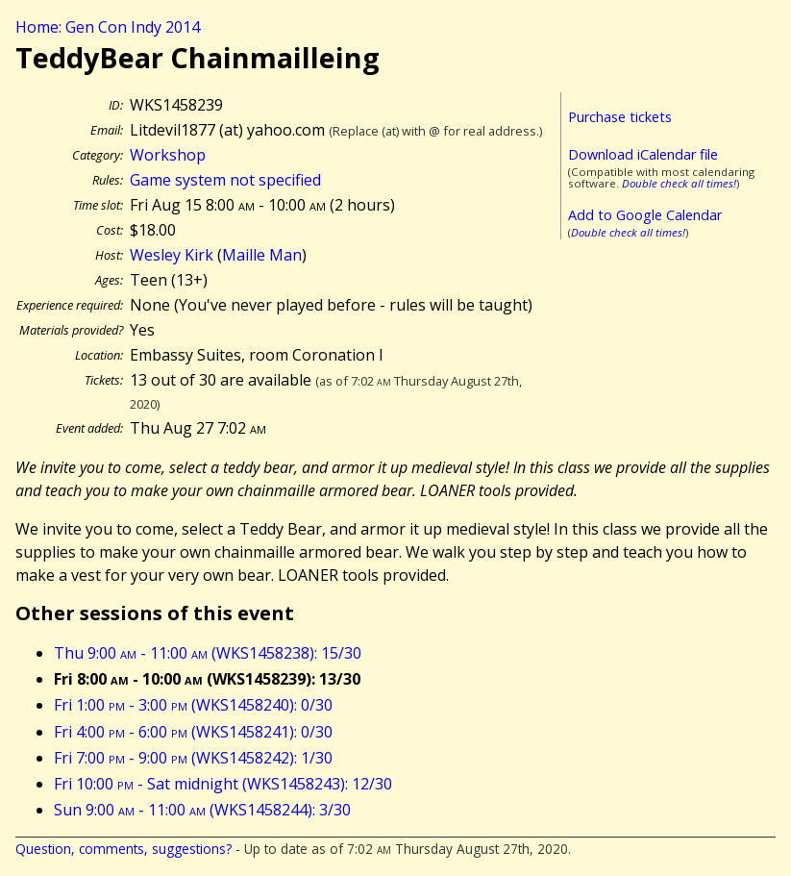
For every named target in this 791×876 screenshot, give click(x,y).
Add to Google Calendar (645, 215)
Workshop (168, 154)
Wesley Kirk (171, 254)
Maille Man (262, 254)
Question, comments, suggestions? (123, 848)
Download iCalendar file (643, 154)
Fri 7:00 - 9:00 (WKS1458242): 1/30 (193, 757)
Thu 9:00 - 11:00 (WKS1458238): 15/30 (207, 652)
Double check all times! (679, 183)
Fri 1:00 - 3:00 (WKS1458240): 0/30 (193, 704)
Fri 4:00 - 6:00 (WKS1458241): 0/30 (193, 731)
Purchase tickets (620, 117)
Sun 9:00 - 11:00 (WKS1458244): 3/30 (202, 809)
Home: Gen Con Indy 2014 (107, 27)
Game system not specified (225, 179)
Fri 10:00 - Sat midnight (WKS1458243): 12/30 (223, 783)
